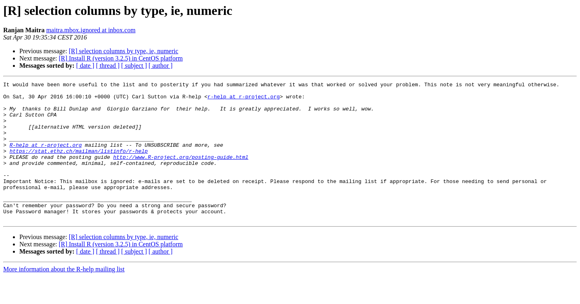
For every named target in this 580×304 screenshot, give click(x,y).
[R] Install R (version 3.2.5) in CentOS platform (121, 58)
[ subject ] (134, 65)
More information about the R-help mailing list (63, 297)
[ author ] (161, 65)
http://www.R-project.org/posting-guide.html (180, 172)
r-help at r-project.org (243, 100)
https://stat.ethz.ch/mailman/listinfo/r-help (79, 165)
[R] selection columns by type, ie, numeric (123, 51)
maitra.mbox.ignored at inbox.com (91, 30)
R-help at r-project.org (46, 158)
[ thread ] (108, 65)
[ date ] (85, 65)
